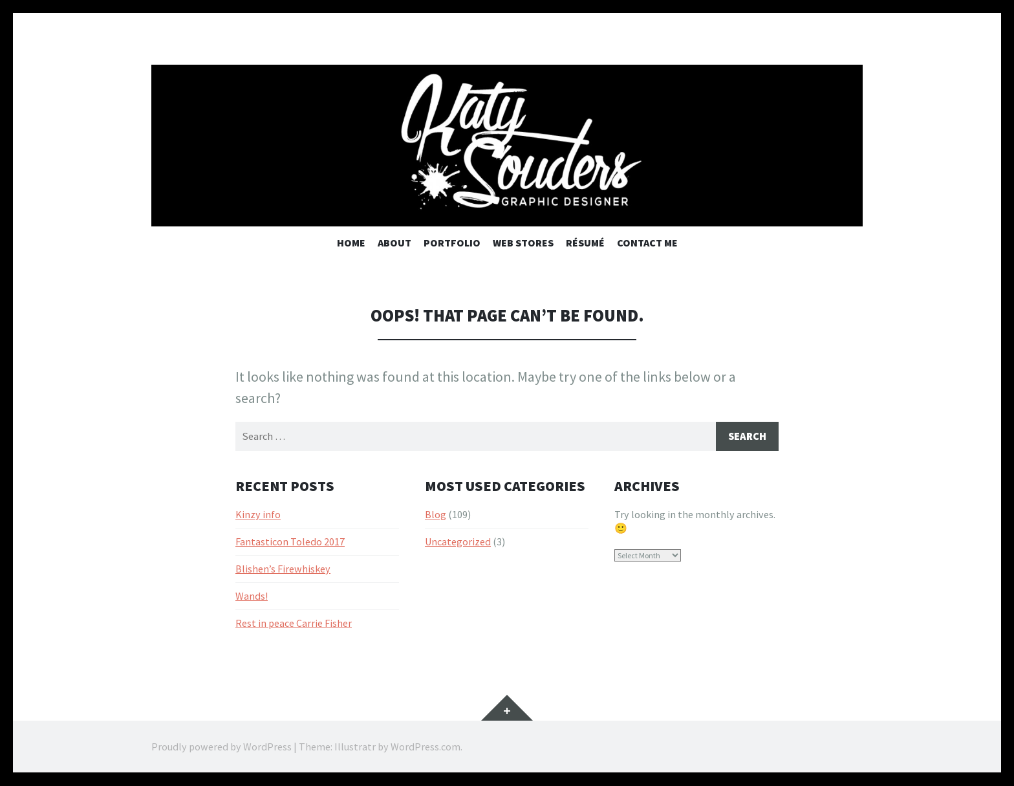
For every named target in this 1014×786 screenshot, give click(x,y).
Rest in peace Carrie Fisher (293, 623)
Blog (435, 515)
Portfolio (452, 242)
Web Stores (523, 242)
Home (351, 242)
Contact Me (647, 242)
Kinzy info (258, 515)
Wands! (251, 596)
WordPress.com (425, 747)
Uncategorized (458, 542)
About (394, 242)
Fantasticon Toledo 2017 (290, 542)
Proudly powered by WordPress (221, 747)
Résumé (585, 242)
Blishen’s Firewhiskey (282, 569)
